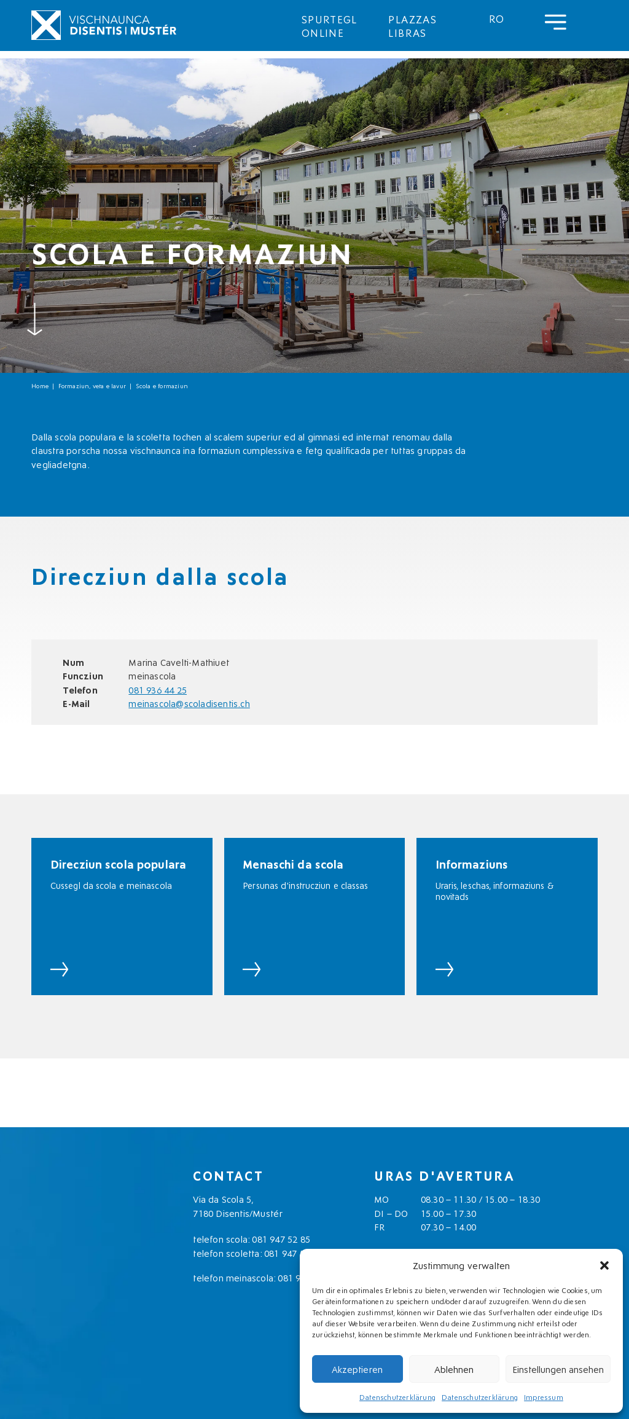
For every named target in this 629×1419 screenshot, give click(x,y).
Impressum (543, 1396)
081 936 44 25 (157, 689)
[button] (604, 1265)
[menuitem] (497, 18)
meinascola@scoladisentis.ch (188, 703)
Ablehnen (454, 1368)
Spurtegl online (329, 25)
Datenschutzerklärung (397, 1396)
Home (40, 385)
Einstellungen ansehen (558, 1368)
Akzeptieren (357, 1368)
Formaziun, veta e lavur (92, 385)
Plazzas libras (412, 25)
